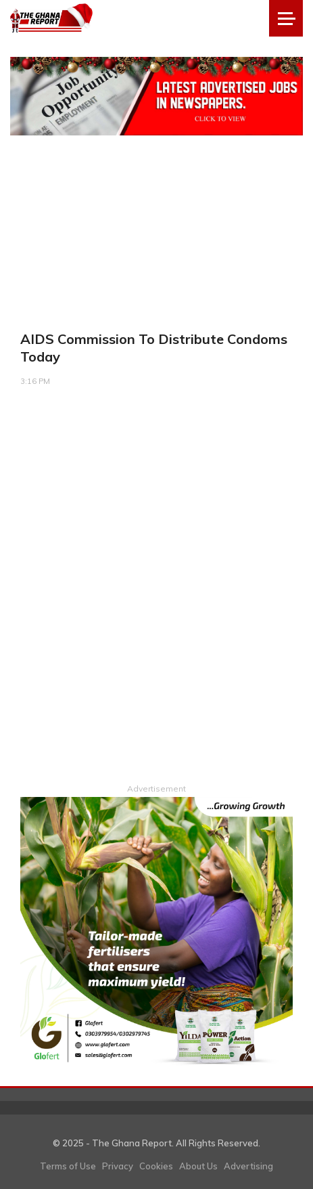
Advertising (248, 1166)
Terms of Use (68, 1166)
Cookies (156, 1166)
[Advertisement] (156, 597)
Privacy (117, 1166)
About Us (198, 1166)
